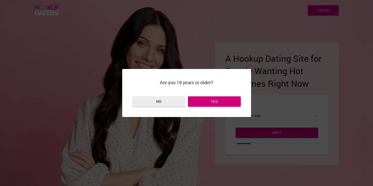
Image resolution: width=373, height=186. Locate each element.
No (158, 101)
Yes (214, 101)
